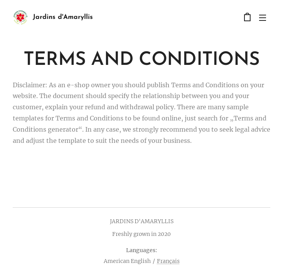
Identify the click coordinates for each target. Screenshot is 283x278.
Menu (262, 17)
